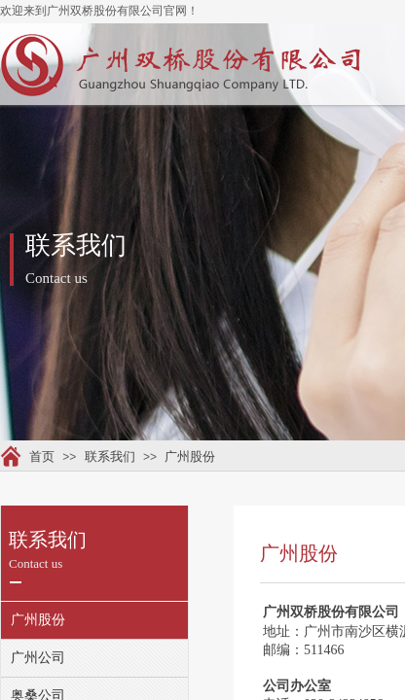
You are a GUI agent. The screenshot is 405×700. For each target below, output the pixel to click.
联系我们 (110, 456)
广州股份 (190, 456)
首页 (42, 456)
